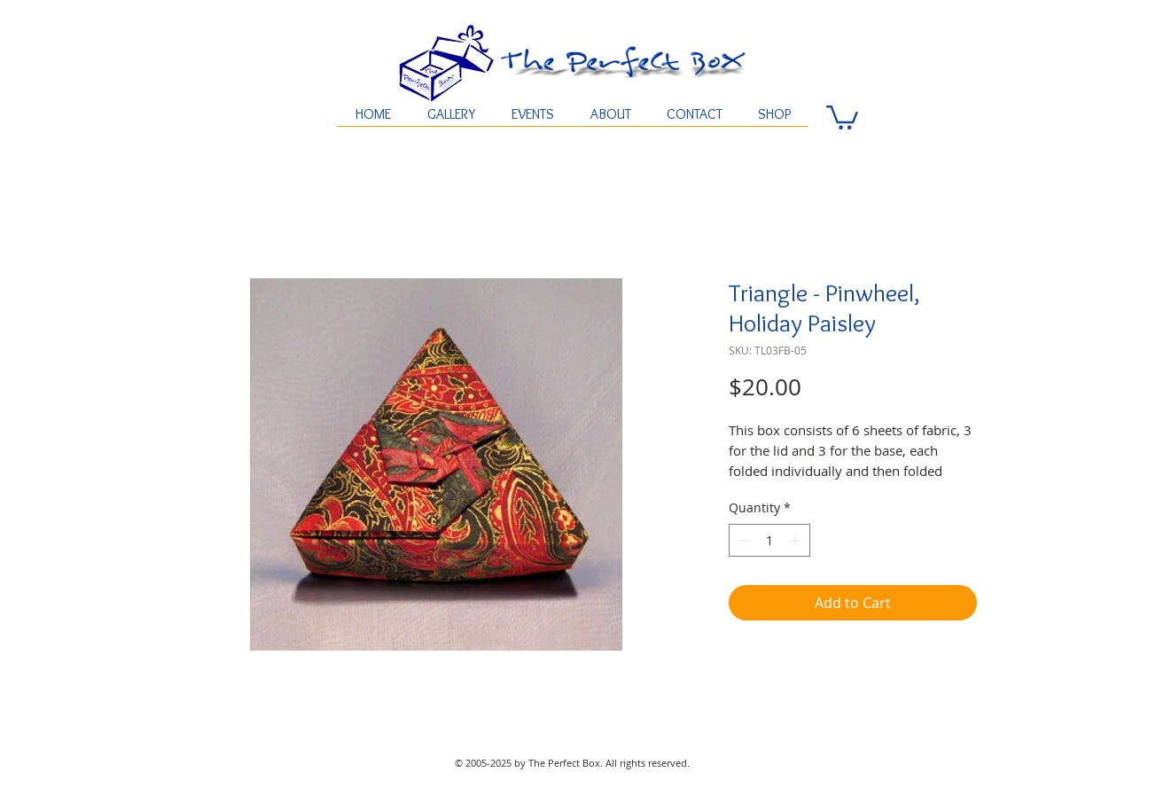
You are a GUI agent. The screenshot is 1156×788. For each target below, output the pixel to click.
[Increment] (796, 540)
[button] (842, 116)
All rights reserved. (647, 762)
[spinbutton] (769, 540)
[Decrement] (742, 540)
